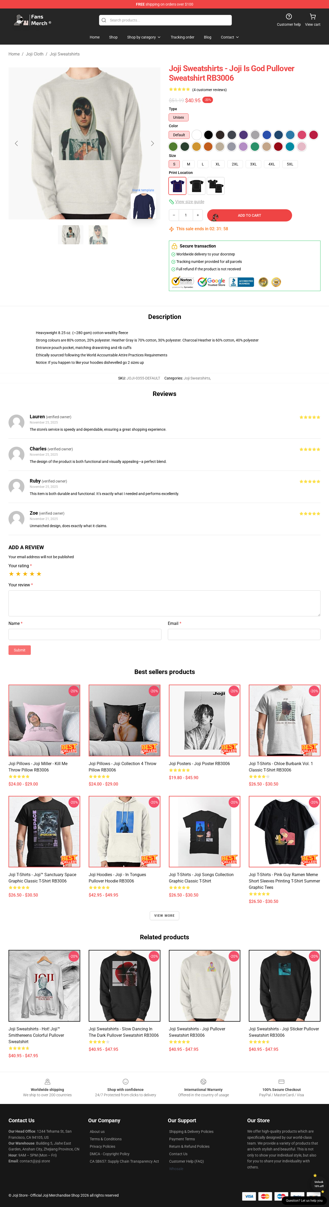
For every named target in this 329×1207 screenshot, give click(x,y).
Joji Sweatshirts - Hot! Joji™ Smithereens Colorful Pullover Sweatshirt (36, 1035)
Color (173, 126)
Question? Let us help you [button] (304, 1200)
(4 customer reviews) (209, 90)
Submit (19, 650)
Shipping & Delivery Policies (191, 1131)
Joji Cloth (35, 54)
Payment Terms (182, 1139)
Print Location (181, 172)
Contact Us (178, 1154)
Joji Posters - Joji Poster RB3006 (199, 763)
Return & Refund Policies (189, 1146)
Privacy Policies (102, 1146)
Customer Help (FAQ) (186, 1161)
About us (97, 1131)
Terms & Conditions (106, 1139)
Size (172, 155)
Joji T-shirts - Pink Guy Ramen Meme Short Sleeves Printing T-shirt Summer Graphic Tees (284, 881)
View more (164, 916)
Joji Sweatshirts (65, 54)
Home (14, 54)
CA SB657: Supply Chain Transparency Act (124, 1161)
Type (173, 109)
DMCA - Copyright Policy (110, 1154)
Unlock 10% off (319, 1184)
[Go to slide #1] (70, 234)
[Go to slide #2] (98, 234)
